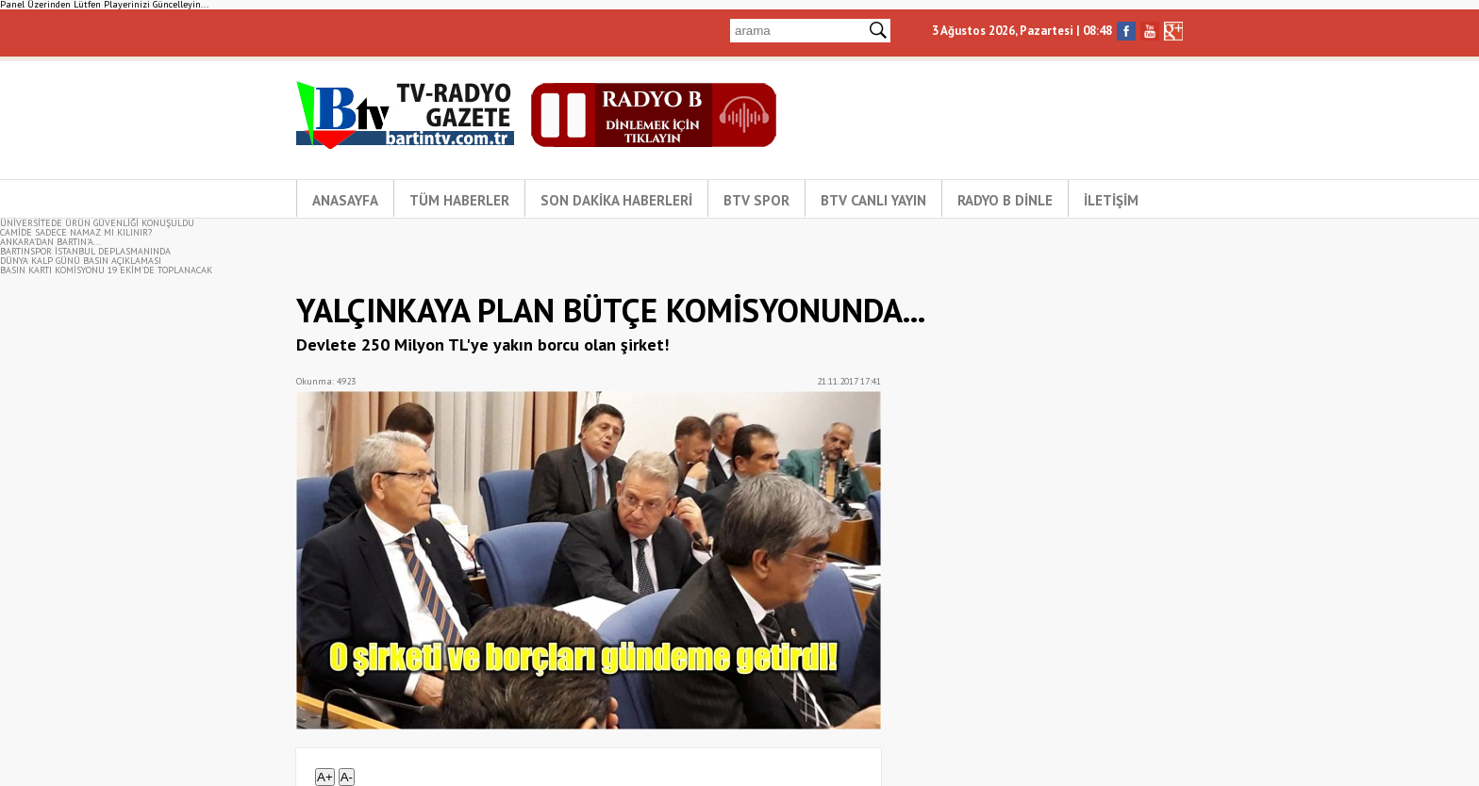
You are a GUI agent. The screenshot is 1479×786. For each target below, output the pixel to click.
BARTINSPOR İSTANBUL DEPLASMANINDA (85, 251)
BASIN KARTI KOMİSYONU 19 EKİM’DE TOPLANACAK (106, 270)
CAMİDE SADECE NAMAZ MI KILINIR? (76, 232)
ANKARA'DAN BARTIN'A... (50, 242)
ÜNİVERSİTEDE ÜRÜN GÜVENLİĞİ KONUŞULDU (97, 223)
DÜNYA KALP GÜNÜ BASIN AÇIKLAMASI (80, 260)
